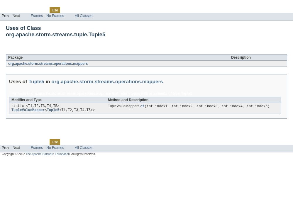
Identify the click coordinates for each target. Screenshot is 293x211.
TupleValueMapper (28, 111)
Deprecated (83, 10)
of (142, 106)
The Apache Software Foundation (48, 155)
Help (112, 10)
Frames (37, 16)
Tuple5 (45, 51)
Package (27, 10)
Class (42, 10)
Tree (67, 10)
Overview (9, 10)
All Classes (83, 16)
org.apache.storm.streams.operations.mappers (48, 64)
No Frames (55, 16)
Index (100, 10)
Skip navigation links (16, 5)
